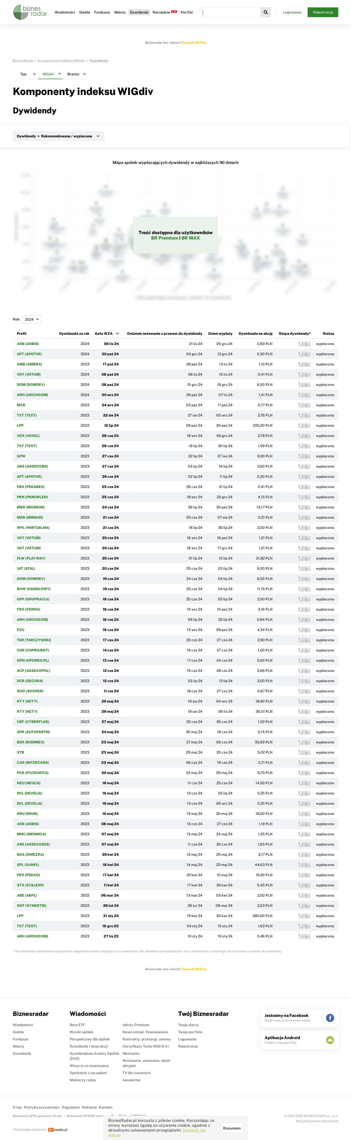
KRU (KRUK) (27, 814)
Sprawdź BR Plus (194, 42)
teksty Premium (136, 1025)
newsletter (132, 1080)
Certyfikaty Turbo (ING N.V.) (146, 1046)
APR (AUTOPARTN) (33, 732)
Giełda (84, 12)
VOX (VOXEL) (28, 436)
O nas (17, 1107)
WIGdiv (135, 91)
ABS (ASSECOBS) (32, 466)
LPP (20, 425)
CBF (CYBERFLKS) (33, 722)
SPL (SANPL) (28, 865)
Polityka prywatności (42, 1107)
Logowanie (292, 12)
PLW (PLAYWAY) (31, 558)
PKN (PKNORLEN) (32, 497)
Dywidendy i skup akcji (89, 1046)
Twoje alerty (188, 1025)
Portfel (187, 12)
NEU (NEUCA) (29, 783)
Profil (22, 333)
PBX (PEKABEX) (31, 487)
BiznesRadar (23, 61)
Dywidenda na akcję (256, 333)
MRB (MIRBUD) (30, 517)
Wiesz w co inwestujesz (89, 1066)
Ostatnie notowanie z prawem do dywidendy (164, 333)
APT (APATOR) (29, 354)
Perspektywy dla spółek (90, 1039)
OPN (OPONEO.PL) (33, 660)
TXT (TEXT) (27, 415)
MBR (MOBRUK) (31, 507)
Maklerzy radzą (83, 1080)
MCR (21, 405)
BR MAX (190, 238)
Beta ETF (77, 1025)
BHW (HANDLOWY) (34, 589)
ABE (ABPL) (27, 895)
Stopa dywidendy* (295, 333)
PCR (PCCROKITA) (33, 773)
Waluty (120, 12)
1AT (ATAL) (26, 568)
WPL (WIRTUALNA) (33, 528)
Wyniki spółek (81, 1032)
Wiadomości (65, 12)
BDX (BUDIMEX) (30, 742)
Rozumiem (232, 1128)
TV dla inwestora (137, 1073)
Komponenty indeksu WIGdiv (61, 61)
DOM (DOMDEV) (31, 385)
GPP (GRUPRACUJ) (33, 599)
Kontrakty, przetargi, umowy (147, 1039)
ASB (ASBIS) (28, 344)
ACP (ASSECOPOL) (33, 671)
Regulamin (71, 1107)
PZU (20, 630)
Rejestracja (323, 12)
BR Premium (164, 238)
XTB (20, 752)
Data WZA (104, 333)
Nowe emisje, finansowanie (145, 1032)
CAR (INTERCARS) (33, 763)
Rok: (27, 319)
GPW (21, 456)
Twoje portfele (190, 1032)
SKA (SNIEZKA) (30, 854)
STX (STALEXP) (30, 885)
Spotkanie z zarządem (88, 1073)
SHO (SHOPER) (30, 691)
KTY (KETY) (27, 701)
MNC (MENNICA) (31, 834)
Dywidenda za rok (74, 333)
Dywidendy (139, 12)
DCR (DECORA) (30, 681)
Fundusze (102, 12)
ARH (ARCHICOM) (32, 395)
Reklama (89, 1107)
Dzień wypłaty (220, 333)
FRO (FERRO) (28, 609)
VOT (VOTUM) (29, 374)
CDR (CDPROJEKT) (33, 650)
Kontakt (106, 1107)
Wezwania (131, 1053)
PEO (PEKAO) (28, 875)
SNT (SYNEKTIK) (31, 906)
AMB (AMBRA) (29, 364)
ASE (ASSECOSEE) (33, 844)
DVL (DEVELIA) (29, 793)
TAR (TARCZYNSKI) (34, 640)
